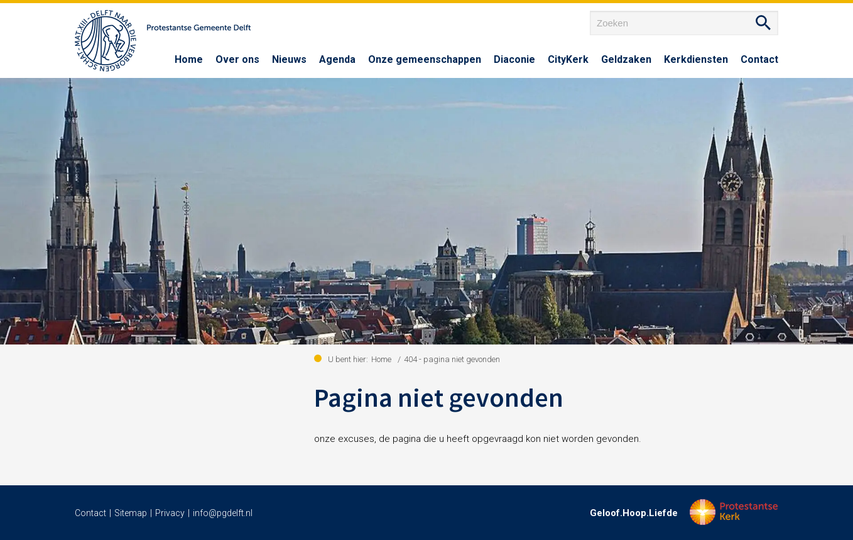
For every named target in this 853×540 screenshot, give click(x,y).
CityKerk (568, 59)
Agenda (337, 59)
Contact (759, 59)
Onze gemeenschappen (424, 59)
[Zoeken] (684, 23)
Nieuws (289, 59)
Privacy (170, 513)
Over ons (237, 59)
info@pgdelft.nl (223, 513)
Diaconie (514, 59)
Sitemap (130, 513)
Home (189, 59)
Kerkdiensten (696, 59)
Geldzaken (626, 59)
